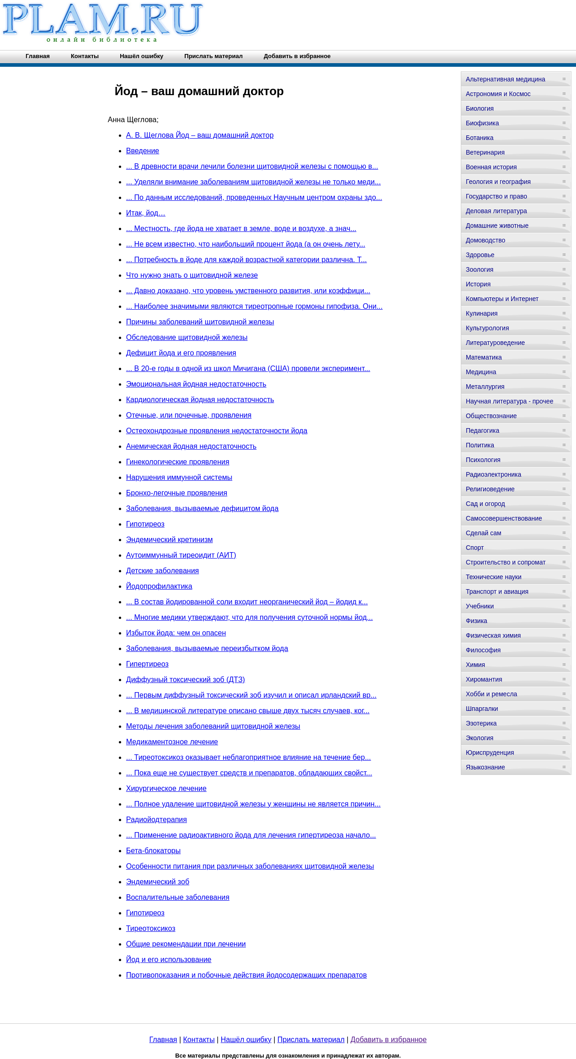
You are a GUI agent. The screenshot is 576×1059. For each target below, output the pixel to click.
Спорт (475, 547)
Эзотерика (481, 723)
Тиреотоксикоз (151, 928)
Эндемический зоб (157, 882)
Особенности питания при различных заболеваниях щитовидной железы (250, 866)
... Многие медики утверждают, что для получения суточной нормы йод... (249, 617)
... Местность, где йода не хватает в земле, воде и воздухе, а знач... (241, 228)
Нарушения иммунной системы (179, 477)
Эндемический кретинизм (169, 539)
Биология (480, 108)
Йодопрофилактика (159, 586)
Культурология (487, 328)
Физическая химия (493, 635)
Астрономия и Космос (498, 93)
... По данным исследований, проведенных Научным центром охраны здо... (254, 197)
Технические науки (494, 577)
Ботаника (479, 137)
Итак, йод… (145, 213)
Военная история (491, 167)
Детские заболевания (162, 571)
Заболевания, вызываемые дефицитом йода (202, 508)
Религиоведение (490, 489)
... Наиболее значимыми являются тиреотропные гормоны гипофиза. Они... (254, 306)
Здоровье (480, 254)
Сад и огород (485, 503)
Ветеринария (485, 152)
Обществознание (491, 415)
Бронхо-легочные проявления (176, 493)
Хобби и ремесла (491, 694)
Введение (142, 151)
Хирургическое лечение (166, 788)
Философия (483, 650)
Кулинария (482, 313)
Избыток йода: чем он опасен (176, 633)
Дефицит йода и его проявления (181, 353)
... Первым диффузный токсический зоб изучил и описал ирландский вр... (251, 695)
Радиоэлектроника (493, 474)
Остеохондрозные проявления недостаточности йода (217, 431)
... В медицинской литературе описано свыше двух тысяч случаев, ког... (248, 711)
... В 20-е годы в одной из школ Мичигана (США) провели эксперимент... (248, 368)
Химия (475, 664)
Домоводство (485, 240)
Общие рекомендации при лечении (186, 944)
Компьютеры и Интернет (502, 298)
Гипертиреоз (147, 664)
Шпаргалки (482, 708)
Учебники (480, 606)
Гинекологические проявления (177, 462)
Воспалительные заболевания (177, 897)
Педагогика (482, 430)
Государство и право (496, 196)
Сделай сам (483, 533)
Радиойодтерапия (156, 819)
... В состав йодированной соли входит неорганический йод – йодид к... (247, 602)
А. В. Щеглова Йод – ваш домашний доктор (200, 135)
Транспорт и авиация (497, 591)
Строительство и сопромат (506, 562)
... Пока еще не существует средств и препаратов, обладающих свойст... (249, 773)
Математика (484, 357)
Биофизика (482, 123)
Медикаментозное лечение (172, 742)
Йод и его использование (169, 959)
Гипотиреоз (145, 524)
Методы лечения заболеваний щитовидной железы (213, 726)
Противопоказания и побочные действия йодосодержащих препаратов (246, 975)
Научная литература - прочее (509, 401)
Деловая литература (496, 211)
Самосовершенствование (504, 518)
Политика (480, 445)
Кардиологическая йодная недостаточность (200, 399)
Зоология (479, 269)
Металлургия (485, 386)
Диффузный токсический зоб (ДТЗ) (185, 679)
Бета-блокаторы (153, 851)
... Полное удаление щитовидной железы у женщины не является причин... (253, 804)
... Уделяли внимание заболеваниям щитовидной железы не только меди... (253, 182)
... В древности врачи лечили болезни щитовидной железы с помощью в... (252, 166)
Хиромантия (484, 679)
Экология (479, 738)
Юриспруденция (490, 752)
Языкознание (485, 767)
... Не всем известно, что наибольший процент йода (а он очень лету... (245, 244)
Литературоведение (495, 342)
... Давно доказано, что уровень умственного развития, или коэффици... (248, 291)
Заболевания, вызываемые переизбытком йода (207, 648)
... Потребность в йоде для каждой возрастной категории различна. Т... (246, 259)
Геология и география (498, 181)
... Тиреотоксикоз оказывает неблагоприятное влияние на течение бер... (248, 757)
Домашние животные (497, 225)
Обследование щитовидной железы (187, 337)
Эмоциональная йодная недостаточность (196, 384)
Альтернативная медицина (505, 79)
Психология (483, 459)
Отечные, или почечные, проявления (188, 415)
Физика (476, 620)
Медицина (481, 372)
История (478, 284)
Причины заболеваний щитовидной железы (200, 322)
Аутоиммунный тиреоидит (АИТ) (181, 555)
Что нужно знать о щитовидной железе (192, 275)
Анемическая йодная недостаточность (191, 446)
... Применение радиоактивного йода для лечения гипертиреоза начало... (251, 835)
